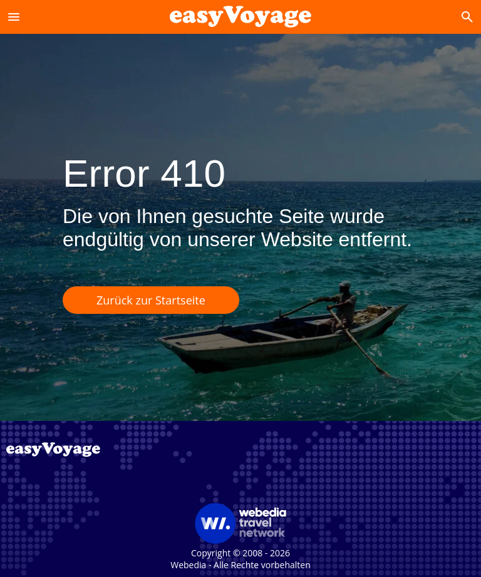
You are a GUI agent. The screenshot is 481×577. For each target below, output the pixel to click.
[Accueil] (240, 17)
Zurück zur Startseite (150, 300)
